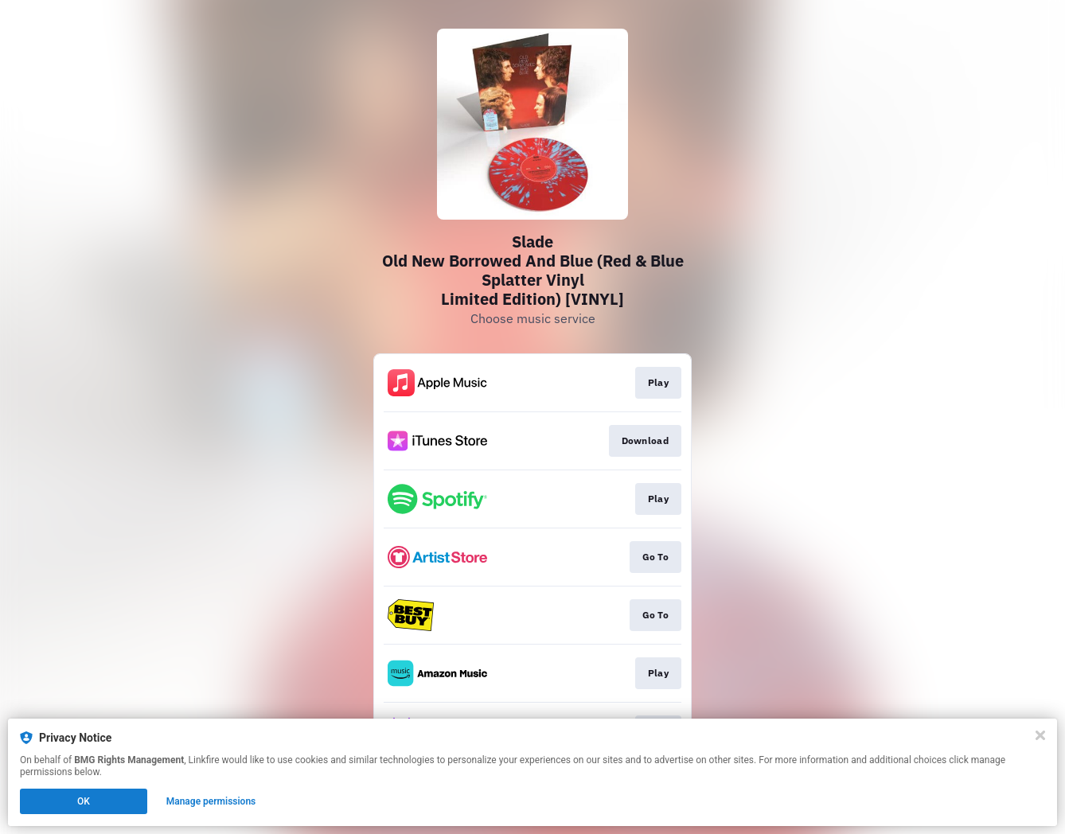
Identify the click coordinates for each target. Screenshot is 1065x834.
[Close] (1040, 735)
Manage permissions (211, 801)
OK (83, 801)
